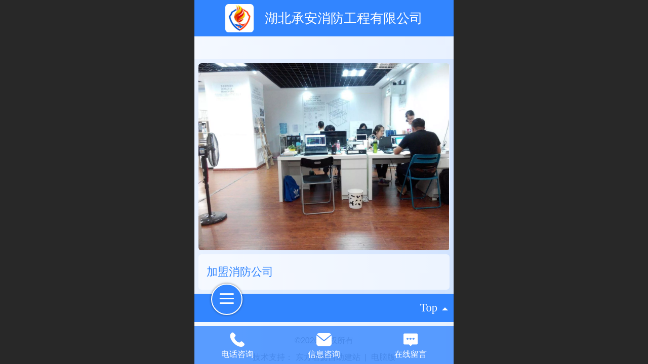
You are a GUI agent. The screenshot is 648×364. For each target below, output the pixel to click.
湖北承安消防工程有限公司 (344, 18)
